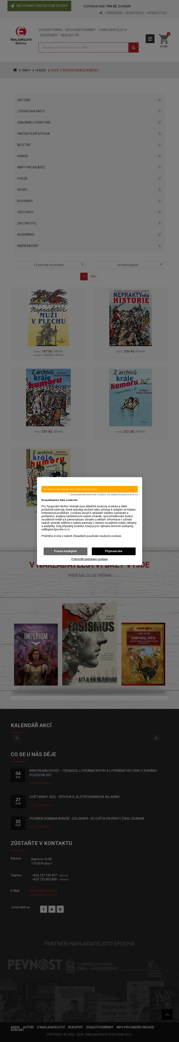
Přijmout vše (113, 551)
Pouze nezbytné (65, 551)
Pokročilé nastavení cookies (89, 559)
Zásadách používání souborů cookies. (97, 536)
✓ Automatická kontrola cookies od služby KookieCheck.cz (103, 495)
